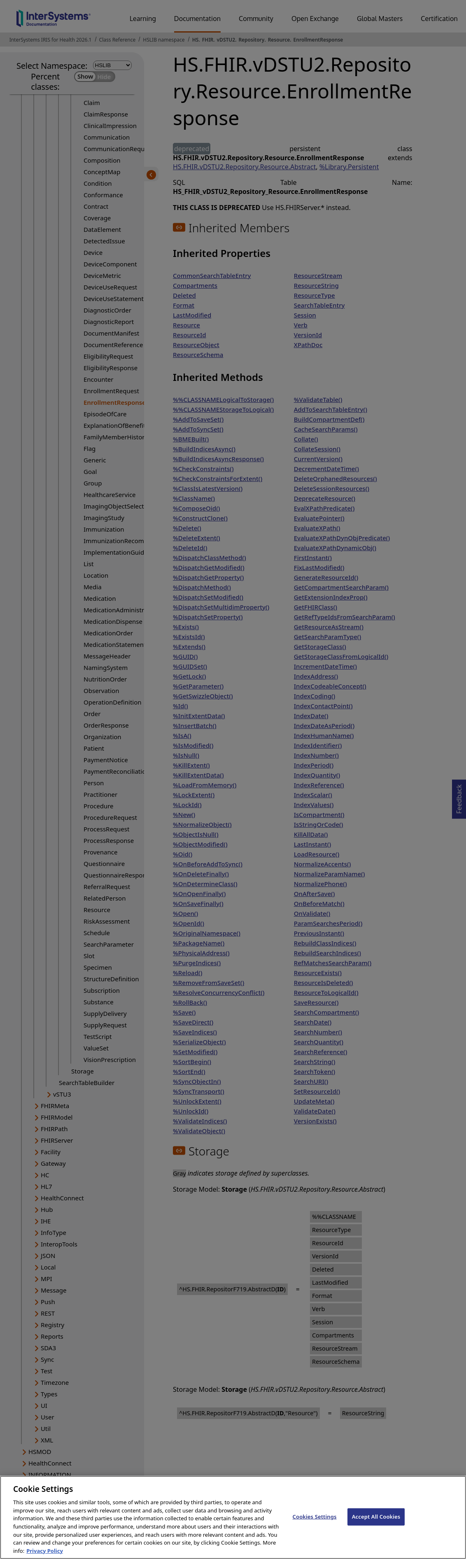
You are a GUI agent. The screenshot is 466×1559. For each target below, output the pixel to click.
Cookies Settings (315, 1523)
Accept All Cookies (376, 1523)
